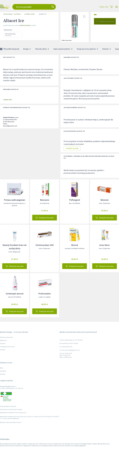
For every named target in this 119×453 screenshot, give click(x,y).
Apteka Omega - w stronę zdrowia (11, 14)
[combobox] (42, 7)
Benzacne (44, 199)
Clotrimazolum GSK (44, 245)
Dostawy (3, 343)
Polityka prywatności (6, 337)
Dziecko (107, 49)
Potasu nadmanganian (14, 199)
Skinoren (104, 199)
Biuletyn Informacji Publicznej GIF (10, 422)
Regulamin (3, 340)
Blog (1, 368)
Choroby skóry (29, 14)
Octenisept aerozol (14, 293)
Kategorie (3, 371)
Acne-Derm (104, 245)
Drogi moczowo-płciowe (87, 49)
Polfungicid (74, 199)
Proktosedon (44, 293)
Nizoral (74, 245)
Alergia (27, 49)
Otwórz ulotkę (72, 148)
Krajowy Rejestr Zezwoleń (8, 406)
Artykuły (2, 374)
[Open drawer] (116, 7)
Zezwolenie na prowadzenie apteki (11, 409)
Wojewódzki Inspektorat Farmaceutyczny (13, 412)
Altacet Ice (42, 14)
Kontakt (2, 350)
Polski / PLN (103, 7)
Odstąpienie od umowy (7, 346)
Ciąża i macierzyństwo (63, 49)
